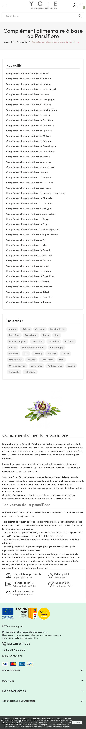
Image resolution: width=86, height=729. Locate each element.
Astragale (14, 371)
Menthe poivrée (17, 365)
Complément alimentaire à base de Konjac (28, 219)
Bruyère (31, 359)
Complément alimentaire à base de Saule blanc (30, 276)
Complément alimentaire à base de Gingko (28, 224)
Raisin (46, 335)
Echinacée (30, 371)
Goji (26, 353)
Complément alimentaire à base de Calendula (29, 182)
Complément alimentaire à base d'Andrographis (30, 99)
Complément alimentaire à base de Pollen (27, 73)
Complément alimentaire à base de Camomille (30, 125)
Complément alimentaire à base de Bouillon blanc (31, 109)
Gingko (65, 353)
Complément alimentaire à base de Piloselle (28, 260)
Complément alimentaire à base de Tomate (28, 302)
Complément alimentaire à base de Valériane (29, 286)
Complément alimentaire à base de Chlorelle (29, 198)
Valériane (69, 341)
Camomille (37, 341)
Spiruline (13, 353)
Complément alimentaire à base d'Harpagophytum (32, 234)
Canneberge (47, 359)
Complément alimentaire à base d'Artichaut (28, 78)
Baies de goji (56, 347)
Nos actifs (14, 65)
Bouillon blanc (57, 329)
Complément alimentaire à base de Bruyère (28, 177)
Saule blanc (31, 335)
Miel (61, 359)
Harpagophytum (17, 341)
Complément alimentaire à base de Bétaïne (28, 115)
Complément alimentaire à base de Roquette (29, 297)
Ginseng (38, 353)
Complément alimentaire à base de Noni (26, 239)
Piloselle (52, 353)
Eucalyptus (36, 365)
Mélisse (26, 329)
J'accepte (77, 722)
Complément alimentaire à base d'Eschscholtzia (31, 213)
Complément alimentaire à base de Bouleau (28, 83)
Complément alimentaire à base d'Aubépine (28, 104)
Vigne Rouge (15, 359)
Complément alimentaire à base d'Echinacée (29, 203)
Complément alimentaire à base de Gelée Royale (31, 146)
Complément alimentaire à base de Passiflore (29, 120)
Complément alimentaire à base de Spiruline (29, 130)
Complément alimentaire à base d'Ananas (27, 94)
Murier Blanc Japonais (33, 347)
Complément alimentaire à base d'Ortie (26, 245)
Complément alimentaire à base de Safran (28, 156)
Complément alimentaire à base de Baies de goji (31, 89)
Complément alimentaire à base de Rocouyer (29, 255)
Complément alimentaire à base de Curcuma (29, 141)
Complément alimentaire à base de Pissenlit (28, 250)
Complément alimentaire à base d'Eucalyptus (29, 208)
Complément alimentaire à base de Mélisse (28, 135)
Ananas (12, 329)
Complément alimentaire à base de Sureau (28, 281)
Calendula (54, 341)
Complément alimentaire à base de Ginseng (28, 161)
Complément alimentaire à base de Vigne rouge (30, 167)
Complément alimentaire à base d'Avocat (27, 172)
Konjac (12, 347)
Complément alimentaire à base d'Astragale (28, 187)
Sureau (71, 365)
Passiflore (14, 335)
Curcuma (40, 329)
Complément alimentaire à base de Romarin (28, 271)
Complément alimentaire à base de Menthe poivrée (32, 229)
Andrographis (55, 365)
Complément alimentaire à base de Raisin (27, 265)
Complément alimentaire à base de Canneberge (30, 151)
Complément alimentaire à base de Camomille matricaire (35, 193)
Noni (56, 335)
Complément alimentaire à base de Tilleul (27, 291)
